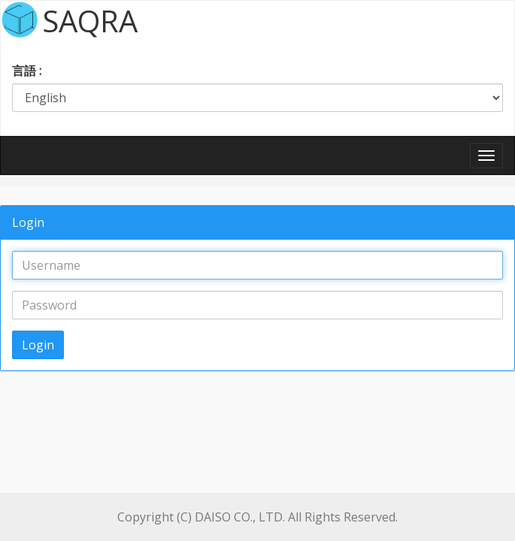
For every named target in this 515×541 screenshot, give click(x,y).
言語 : (26, 70)
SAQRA (90, 19)
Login (38, 345)
